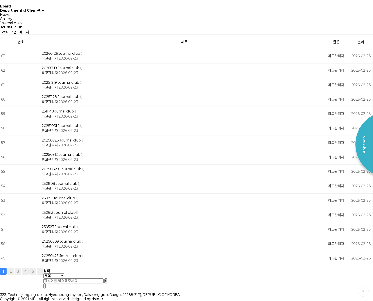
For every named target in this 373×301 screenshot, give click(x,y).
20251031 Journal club (61, 126)
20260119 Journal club (61, 68)
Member (180, 13)
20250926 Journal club (62, 140)
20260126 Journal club (61, 53)
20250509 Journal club (62, 241)
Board (250, 13)
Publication (215, 13)
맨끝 (40, 271)
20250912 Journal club (61, 154)
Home (110, 13)
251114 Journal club (58, 111)
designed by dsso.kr (86, 299)
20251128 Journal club (61, 97)
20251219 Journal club (61, 82)
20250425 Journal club (62, 256)
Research (144, 13)
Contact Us (285, 13)
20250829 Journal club (62, 169)
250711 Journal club (59, 198)
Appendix (320, 13)
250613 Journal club (59, 212)
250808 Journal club (60, 183)
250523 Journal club (59, 227)
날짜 (361, 42)
